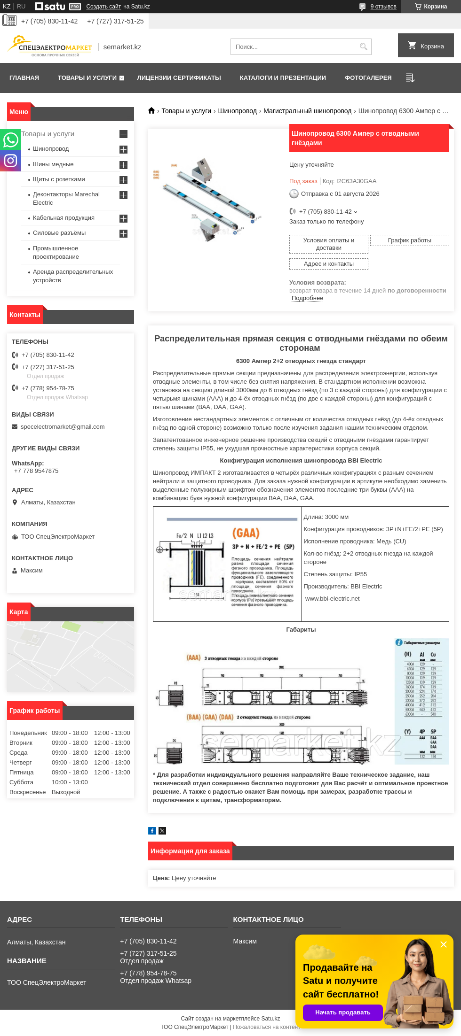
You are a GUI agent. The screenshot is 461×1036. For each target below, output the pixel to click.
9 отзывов (384, 6)
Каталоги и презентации (283, 77)
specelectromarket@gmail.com (63, 426)
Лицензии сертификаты (179, 77)
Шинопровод (237, 111)
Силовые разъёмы (59, 232)
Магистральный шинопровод (307, 111)
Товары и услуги (87, 77)
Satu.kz (270, 1018)
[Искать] (363, 47)
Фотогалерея (368, 77)
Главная (24, 77)
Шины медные (53, 164)
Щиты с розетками (59, 179)
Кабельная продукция (64, 217)
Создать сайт (103, 6)
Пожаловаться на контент (266, 1027)
